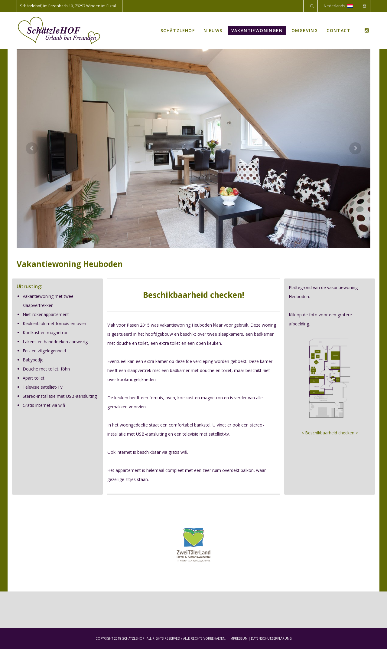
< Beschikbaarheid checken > (329, 433)
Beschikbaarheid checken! (193, 294)
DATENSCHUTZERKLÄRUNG (271, 638)
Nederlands (338, 5)
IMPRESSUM (238, 638)
